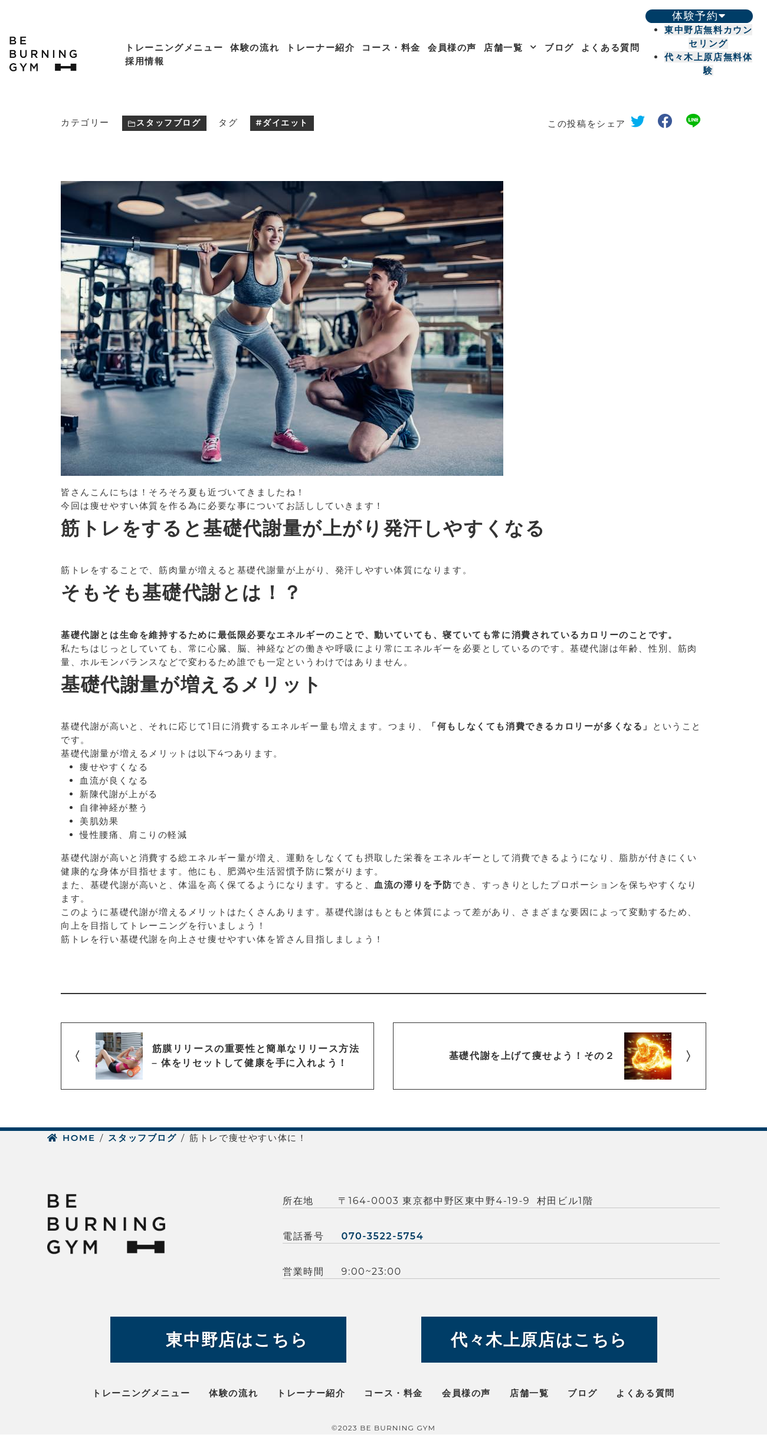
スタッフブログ (168, 122)
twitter (642, 123)
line (696, 123)
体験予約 (699, 15)
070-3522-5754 (383, 1236)
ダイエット (286, 122)
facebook (669, 123)
